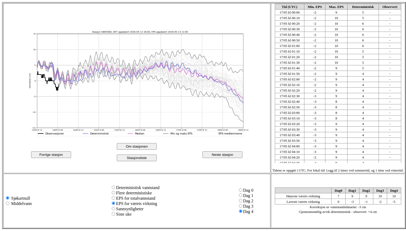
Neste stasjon (222, 155)
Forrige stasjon (51, 155)
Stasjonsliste (137, 158)
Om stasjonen (137, 146)
